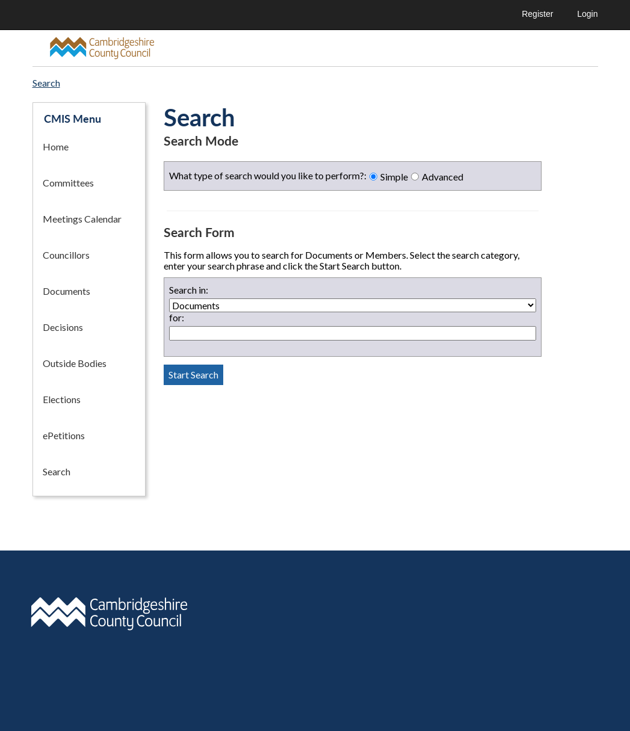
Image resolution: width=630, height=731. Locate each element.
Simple (394, 176)
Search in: (188, 289)
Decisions (63, 327)
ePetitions (64, 435)
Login (587, 14)
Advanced (442, 176)
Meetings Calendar (82, 218)
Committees (68, 182)
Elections (62, 399)
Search (56, 471)
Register (537, 14)
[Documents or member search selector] (352, 305)
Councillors (66, 255)
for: (176, 317)
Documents (66, 291)
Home (56, 146)
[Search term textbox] (352, 333)
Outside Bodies (75, 363)
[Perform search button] (193, 375)
